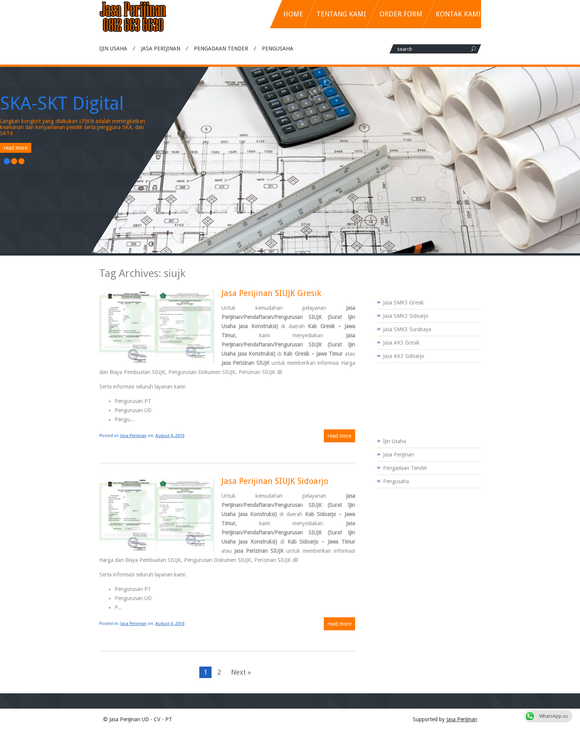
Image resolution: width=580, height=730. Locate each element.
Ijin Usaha (113, 48)
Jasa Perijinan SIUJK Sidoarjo (274, 481)
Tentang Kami (341, 14)
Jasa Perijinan (160, 48)
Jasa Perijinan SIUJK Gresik (271, 293)
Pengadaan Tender (221, 48)
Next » (241, 672)
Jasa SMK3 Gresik (403, 302)
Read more (339, 436)
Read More (15, 148)
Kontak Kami (458, 14)
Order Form (401, 14)
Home (293, 14)
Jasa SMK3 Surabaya (407, 329)
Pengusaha (277, 48)
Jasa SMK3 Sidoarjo (405, 316)
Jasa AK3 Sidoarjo (403, 356)
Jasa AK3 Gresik (401, 343)
